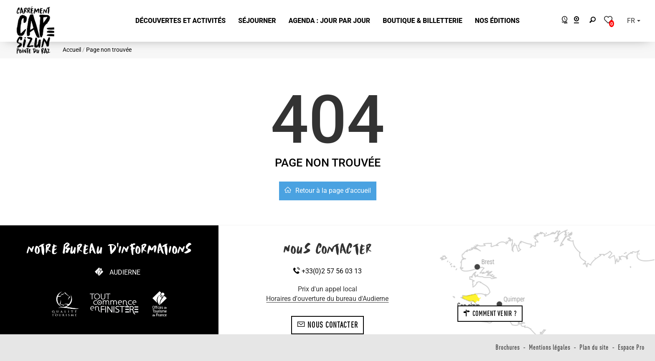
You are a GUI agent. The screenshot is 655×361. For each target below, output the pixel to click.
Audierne (124, 272)
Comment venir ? (490, 313)
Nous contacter (327, 324)
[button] (180, 21)
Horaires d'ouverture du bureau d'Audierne (327, 299)
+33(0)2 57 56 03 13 (327, 271)
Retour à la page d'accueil (327, 190)
